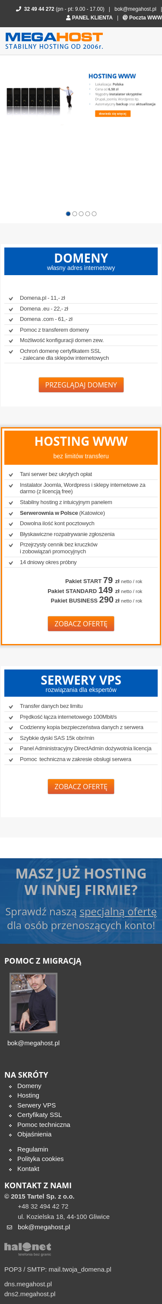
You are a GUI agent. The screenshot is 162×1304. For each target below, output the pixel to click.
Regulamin (32, 1149)
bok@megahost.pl (135, 9)
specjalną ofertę (118, 911)
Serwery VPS (36, 1105)
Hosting (28, 1095)
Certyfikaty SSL (39, 1114)
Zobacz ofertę (81, 623)
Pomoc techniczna (43, 1124)
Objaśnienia (34, 1134)
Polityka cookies (40, 1158)
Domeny (29, 1085)
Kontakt (28, 1168)
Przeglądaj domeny (81, 385)
